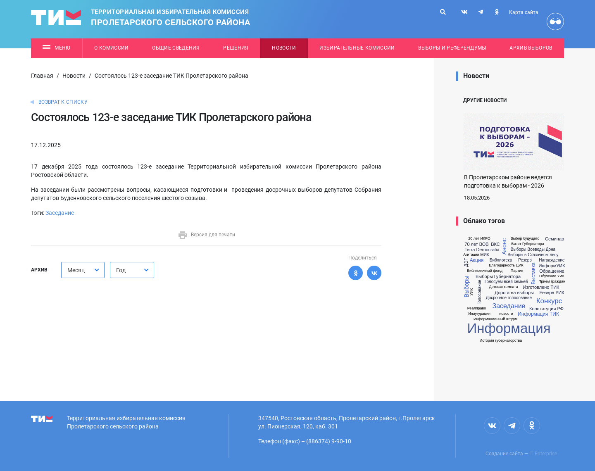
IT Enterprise (543, 454)
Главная (42, 75)
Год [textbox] (121, 270)
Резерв (524, 260)
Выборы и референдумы (452, 48)
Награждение (551, 260)
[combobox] (83, 270)
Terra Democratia (481, 249)
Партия (517, 271)
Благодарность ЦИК (506, 265)
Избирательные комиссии (357, 48)
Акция (476, 260)
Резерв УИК (551, 292)
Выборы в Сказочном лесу (532, 255)
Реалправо (476, 308)
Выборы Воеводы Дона (533, 249)
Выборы (466, 286)
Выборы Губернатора (498, 276)
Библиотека (501, 260)
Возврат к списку (63, 102)
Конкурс (549, 300)
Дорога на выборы (514, 292)
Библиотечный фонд (484, 271)
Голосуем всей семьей (506, 282)
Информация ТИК (538, 314)
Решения (235, 48)
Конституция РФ (546, 309)
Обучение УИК (551, 276)
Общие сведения (176, 48)
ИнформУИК (551, 266)
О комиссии (111, 48)
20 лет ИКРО (479, 238)
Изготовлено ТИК (541, 287)
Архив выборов (530, 48)
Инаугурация (479, 314)
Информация (508, 328)
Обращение (551, 271)
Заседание (59, 212)
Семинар (554, 239)
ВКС (495, 244)
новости (506, 314)
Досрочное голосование (509, 298)
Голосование (480, 292)
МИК (484, 255)
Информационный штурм (495, 319)
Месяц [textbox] (76, 270)
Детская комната (503, 287)
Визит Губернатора (527, 244)
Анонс (504, 246)
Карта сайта (523, 12)
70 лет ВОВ (476, 244)
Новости (284, 48)
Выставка (533, 273)
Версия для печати (206, 235)
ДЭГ (466, 262)
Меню (56, 48)
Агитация (471, 255)
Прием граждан (551, 281)
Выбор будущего (525, 238)
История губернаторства (501, 341)
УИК (472, 291)
